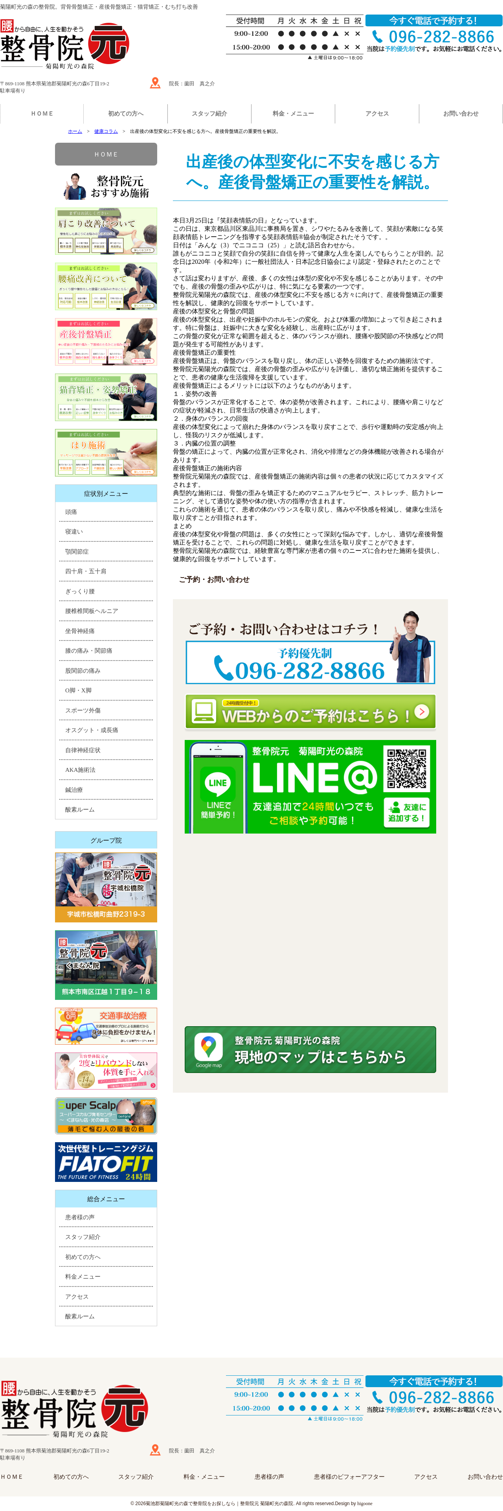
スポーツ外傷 (83, 710)
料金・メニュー (293, 113)
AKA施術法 (80, 770)
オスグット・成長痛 (91, 730)
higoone (365, 1503)
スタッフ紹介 (209, 113)
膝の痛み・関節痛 (88, 651)
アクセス (377, 113)
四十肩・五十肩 (85, 571)
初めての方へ (125, 113)
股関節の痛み (83, 671)
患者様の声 (80, 1217)
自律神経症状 (83, 750)
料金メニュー (83, 1277)
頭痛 (71, 512)
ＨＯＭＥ (42, 113)
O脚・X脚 (78, 690)
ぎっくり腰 (80, 591)
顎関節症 (77, 551)
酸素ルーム (80, 809)
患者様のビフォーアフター (349, 1477)
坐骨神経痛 (80, 631)
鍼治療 (74, 790)
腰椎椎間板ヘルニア (91, 611)
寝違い (74, 531)
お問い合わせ (461, 113)
